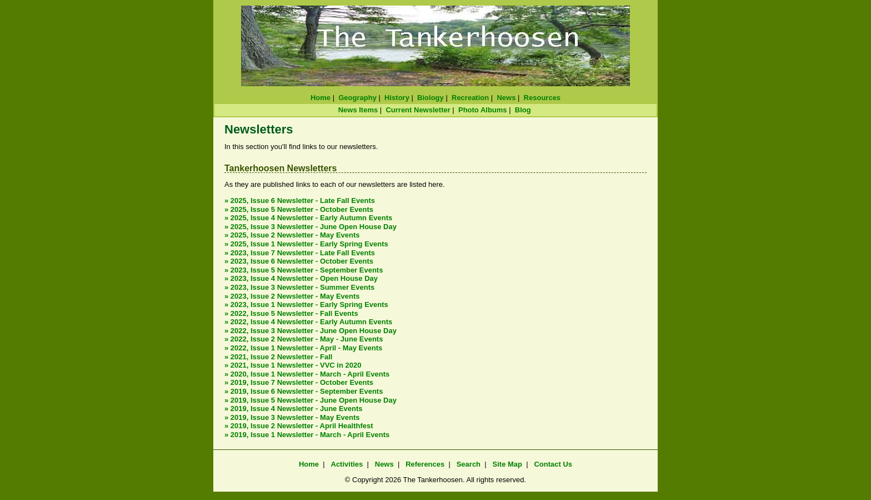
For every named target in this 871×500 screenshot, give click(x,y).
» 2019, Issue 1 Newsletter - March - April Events (306, 434)
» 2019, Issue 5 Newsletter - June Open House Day (310, 400)
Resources (542, 97)
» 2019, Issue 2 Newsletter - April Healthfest (298, 426)
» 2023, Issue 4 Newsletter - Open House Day (301, 278)
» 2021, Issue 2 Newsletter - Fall (278, 357)
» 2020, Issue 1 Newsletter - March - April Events (306, 374)
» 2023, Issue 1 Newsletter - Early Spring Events (306, 304)
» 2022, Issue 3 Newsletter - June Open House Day (310, 330)
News (506, 97)
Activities (347, 464)
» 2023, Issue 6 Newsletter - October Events (298, 261)
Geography (357, 97)
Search (468, 464)
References (425, 464)
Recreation (470, 97)
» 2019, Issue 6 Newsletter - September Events (303, 391)
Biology (430, 97)
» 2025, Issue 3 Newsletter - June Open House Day (310, 226)
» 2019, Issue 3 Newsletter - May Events (292, 417)
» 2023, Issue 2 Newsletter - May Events (292, 296)
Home (321, 97)
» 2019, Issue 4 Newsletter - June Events (293, 408)
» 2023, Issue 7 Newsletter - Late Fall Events (299, 253)
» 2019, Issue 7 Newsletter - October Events (298, 382)
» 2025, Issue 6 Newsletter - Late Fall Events (299, 200)
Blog (523, 110)
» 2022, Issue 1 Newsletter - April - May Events (303, 348)
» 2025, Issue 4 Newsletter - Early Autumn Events (308, 218)
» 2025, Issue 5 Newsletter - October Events (298, 209)
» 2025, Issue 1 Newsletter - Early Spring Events (306, 244)
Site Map (507, 464)
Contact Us (553, 464)
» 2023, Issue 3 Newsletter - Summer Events (299, 287)
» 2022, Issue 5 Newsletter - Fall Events (291, 313)
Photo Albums (482, 110)
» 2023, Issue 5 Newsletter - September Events (303, 270)
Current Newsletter (418, 110)
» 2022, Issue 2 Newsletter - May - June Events (303, 339)
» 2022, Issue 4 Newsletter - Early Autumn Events (308, 322)
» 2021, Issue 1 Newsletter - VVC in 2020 (292, 365)
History (396, 97)
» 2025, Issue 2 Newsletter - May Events (292, 235)
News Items (358, 110)
